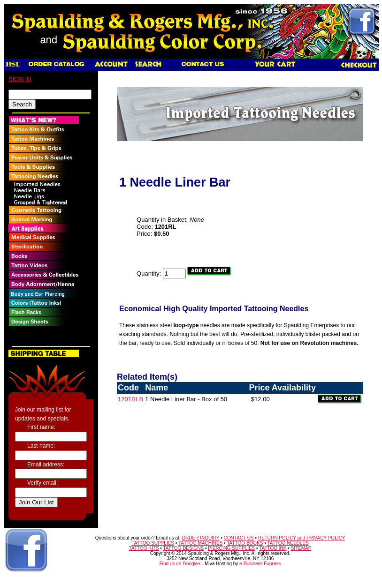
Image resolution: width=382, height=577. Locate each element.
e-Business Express (260, 563)
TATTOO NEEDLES (287, 543)
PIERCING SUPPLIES (231, 548)
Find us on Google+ (180, 563)
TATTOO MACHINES (200, 543)
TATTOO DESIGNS (183, 548)
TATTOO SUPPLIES (152, 543)
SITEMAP (301, 548)
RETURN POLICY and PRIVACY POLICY (301, 537)
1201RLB (130, 399)
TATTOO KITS (144, 548)
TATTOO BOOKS (245, 543)
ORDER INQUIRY (200, 537)
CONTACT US (239, 537)
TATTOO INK (272, 548)
